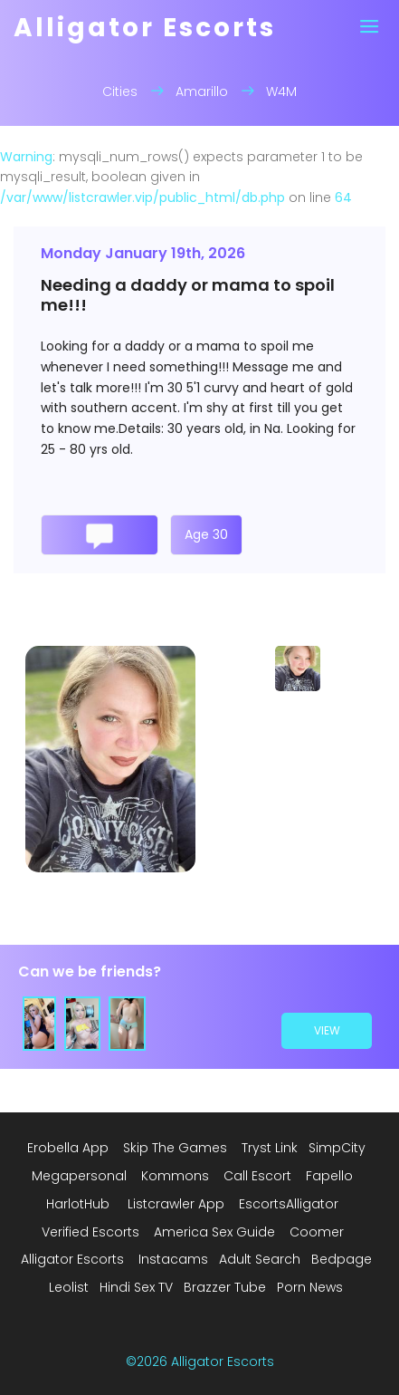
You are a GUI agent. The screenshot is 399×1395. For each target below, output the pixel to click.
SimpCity (337, 1148)
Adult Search (259, 1259)
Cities (120, 91)
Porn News (310, 1287)
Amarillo (202, 91)
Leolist (69, 1287)
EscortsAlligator (288, 1204)
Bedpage (341, 1259)
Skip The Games (175, 1148)
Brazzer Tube (225, 1287)
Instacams (173, 1259)
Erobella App (68, 1148)
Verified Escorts (90, 1232)
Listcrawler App (176, 1204)
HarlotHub (77, 1204)
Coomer (317, 1232)
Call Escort (257, 1176)
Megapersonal (79, 1176)
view (327, 1030)
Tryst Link (270, 1148)
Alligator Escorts (72, 1259)
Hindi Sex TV (136, 1287)
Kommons (175, 1176)
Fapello (329, 1176)
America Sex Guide (214, 1232)
